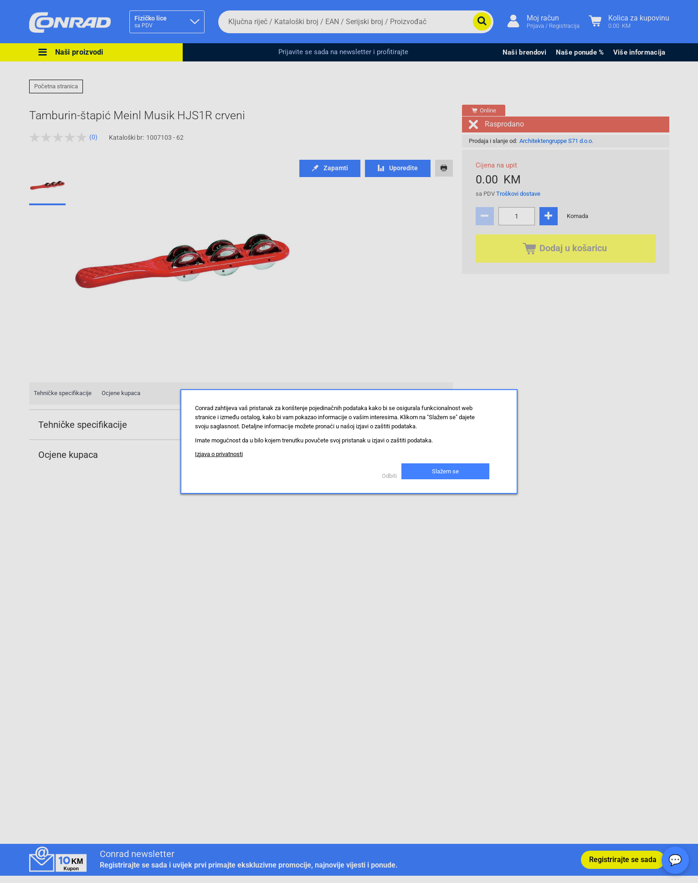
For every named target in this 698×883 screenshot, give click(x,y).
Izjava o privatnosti (219, 454)
